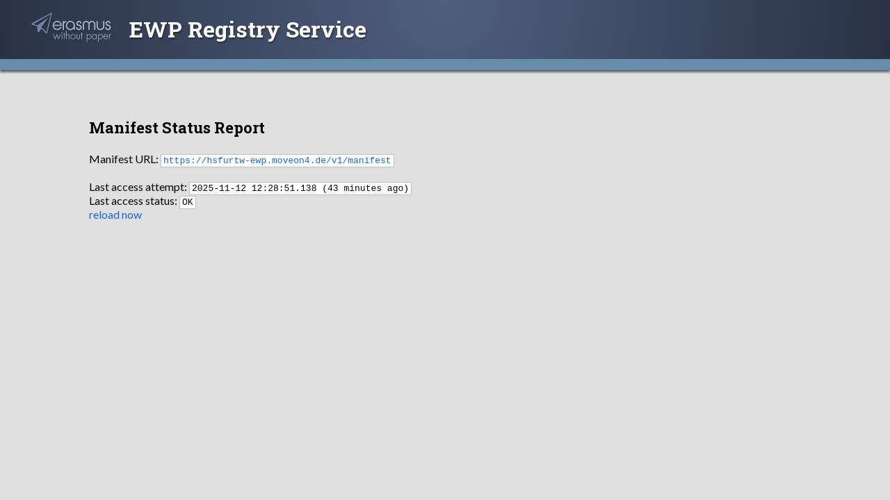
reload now (115, 214)
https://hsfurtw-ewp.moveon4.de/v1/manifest (277, 159)
